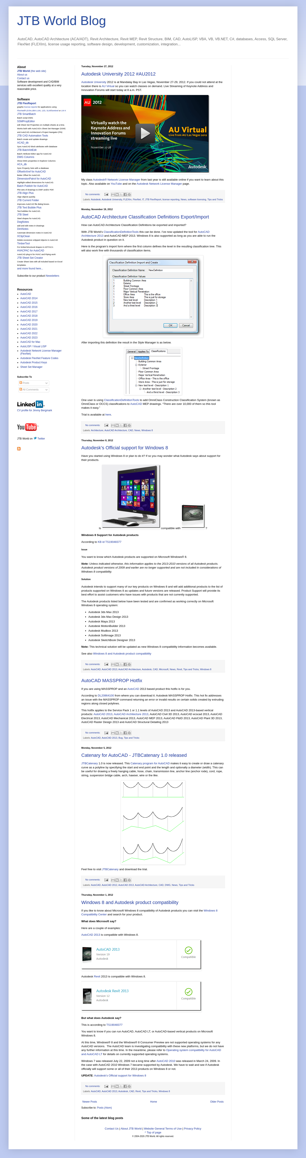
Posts (24, 383)
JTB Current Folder (28, 200)
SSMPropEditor (26, 121)
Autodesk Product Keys (33, 362)
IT (143, 199)
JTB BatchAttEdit (27, 149)
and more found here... (30, 268)
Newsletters (52, 275)
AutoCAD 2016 (28, 307)
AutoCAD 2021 (28, 328)
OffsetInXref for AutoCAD (31, 171)
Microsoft (163, 669)
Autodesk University (93, 82)
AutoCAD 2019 (28, 320)
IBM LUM (36, 111)
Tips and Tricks (215, 199)
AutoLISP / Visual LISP (33, 346)
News (184, 199)
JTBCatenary (89, 763)
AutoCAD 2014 (28, 298)
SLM (48, 111)
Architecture (97, 430)
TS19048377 (114, 1024)
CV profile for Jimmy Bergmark (34, 408)
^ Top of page (153, 1132)
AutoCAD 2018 (28, 315)
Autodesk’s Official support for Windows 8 (124, 447)
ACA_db (22, 164)
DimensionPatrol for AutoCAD (34, 178)
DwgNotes (23, 221)
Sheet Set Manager (31, 366)
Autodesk (96, 199)
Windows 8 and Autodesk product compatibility (122, 653)
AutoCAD (136, 403)
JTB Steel (22, 214)
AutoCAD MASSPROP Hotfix (111, 680)
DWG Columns (25, 157)
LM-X (63, 111)
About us (22, 74)
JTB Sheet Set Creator (30, 257)
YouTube (116, 183)
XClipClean (23, 236)
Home (153, 1101)
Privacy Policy (192, 1128)
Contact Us (112, 1128)
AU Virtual (108, 86)
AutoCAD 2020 (28, 324)
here (108, 414)
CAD (130, 430)
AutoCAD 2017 (28, 311)
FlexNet (137, 199)
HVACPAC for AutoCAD (30, 250)
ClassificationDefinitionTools (121, 231)
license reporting (170, 199)
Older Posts (217, 1101)
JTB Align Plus (25, 193)
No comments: (93, 194)
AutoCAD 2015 (28, 302)
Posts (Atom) (104, 1107)
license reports (30, 107)
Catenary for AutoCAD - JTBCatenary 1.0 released (134, 755)
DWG (167, 885)
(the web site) (31, 71)
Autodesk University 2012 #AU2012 (118, 74)
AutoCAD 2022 (28, 333)
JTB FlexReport (153, 199)
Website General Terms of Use (163, 1128)
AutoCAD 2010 (165, 1061)
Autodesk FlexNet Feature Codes (39, 358)
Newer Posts (89, 1101)
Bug (121, 737)
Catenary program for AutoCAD (150, 763)
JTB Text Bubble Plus (29, 207)
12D (43, 111)
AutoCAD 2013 (109, 669)
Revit (179, 669)
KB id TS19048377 (109, 541)
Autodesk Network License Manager (159, 183)
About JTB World (131, 1128)
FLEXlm (127, 199)
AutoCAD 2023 (28, 337)
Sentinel (54, 111)
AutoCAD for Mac (30, 341)
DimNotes (22, 228)
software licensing (197, 199)
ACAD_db (22, 142)
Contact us (23, 78)
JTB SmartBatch (26, 114)
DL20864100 (106, 695)
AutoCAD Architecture (115, 430)
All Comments (29, 389)
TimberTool (23, 243)
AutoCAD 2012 (109, 885)
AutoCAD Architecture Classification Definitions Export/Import (145, 217)
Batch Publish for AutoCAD (32, 185)
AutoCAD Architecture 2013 (131, 714)
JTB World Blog (61, 20)
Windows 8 (147, 430)
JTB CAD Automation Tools (32, 135)
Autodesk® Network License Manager (116, 179)
